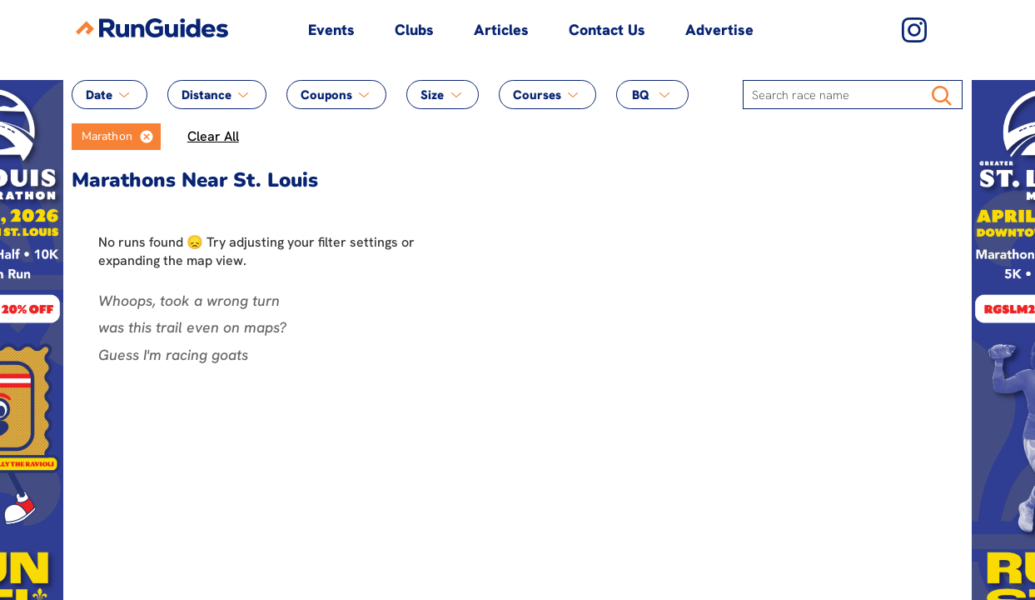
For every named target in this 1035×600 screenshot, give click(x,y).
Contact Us (607, 29)
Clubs (414, 29)
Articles (501, 29)
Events (331, 29)
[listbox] (116, 136)
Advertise (719, 29)
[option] (102, 136)
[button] (146, 136)
